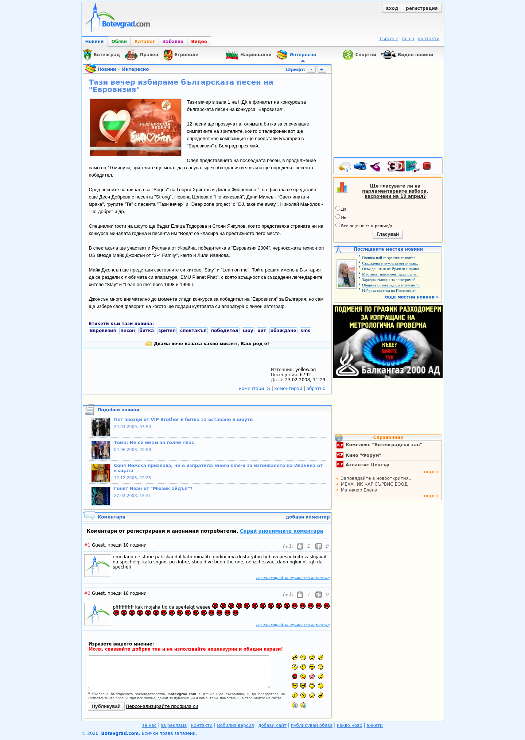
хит (262, 330)
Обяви (119, 41)
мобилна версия (235, 725)
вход (392, 8)
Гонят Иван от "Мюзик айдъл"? (153, 488)
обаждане (283, 330)
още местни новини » (412, 297)
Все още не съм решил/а (363, 225)
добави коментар (308, 517)
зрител (167, 330)
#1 (87, 545)
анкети (374, 725)
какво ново (349, 725)
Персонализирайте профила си (162, 706)
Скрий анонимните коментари (281, 531)
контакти (428, 38)
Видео (199, 41)
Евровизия (103, 330)
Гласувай (388, 234)
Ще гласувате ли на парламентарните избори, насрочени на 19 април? (395, 191)
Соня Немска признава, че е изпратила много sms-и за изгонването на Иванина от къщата (218, 468)
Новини (94, 41)
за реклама (174, 725)
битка (146, 330)
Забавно (173, 41)
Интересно (135, 69)
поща (408, 38)
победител (224, 330)
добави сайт (272, 725)
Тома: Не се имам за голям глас (154, 442)
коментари (255, 388)
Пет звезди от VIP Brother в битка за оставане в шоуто (183, 419)
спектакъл (193, 330)
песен (127, 330)
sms (306, 330)
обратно (316, 388)
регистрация (422, 8)
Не (341, 217)
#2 (87, 593)
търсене (388, 38)
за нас (149, 725)
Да (341, 209)
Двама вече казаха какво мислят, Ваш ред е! (207, 343)
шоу (248, 330)
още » (431, 471)
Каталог (145, 41)
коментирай (289, 388)
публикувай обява (312, 725)
